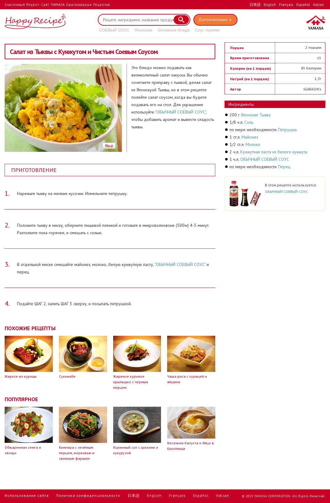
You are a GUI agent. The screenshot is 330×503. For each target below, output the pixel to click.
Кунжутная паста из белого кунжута (273, 152)
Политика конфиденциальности (88, 495)
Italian (318, 4)
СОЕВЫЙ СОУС (114, 30)
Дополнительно (213, 19)
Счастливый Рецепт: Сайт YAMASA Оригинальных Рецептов (57, 4)
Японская (143, 30)
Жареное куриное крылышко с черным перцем (130, 382)
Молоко (252, 144)
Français (286, 4)
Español (303, 4)
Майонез (249, 137)
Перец (284, 166)
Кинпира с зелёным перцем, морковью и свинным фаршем (76, 453)
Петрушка (287, 129)
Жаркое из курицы (20, 376)
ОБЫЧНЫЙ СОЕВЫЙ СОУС (264, 159)
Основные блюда (174, 30)
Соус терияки (207, 30)
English (270, 4)
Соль (248, 122)
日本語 (255, 4)
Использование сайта (27, 495)
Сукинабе (67, 376)
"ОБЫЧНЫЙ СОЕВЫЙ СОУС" (180, 112)
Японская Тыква (255, 115)
